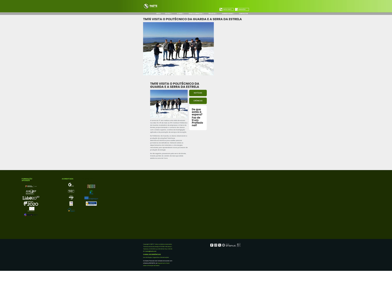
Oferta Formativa (195, 14)
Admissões (242, 9)
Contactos (243, 14)
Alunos (179, 14)
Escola (168, 14)
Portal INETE (227, 9)
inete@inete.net (151, 251)
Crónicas (197, 100)
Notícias (198, 93)
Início (158, 14)
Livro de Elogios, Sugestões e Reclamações (156, 257)
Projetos (212, 14)
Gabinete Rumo (227, 14)
